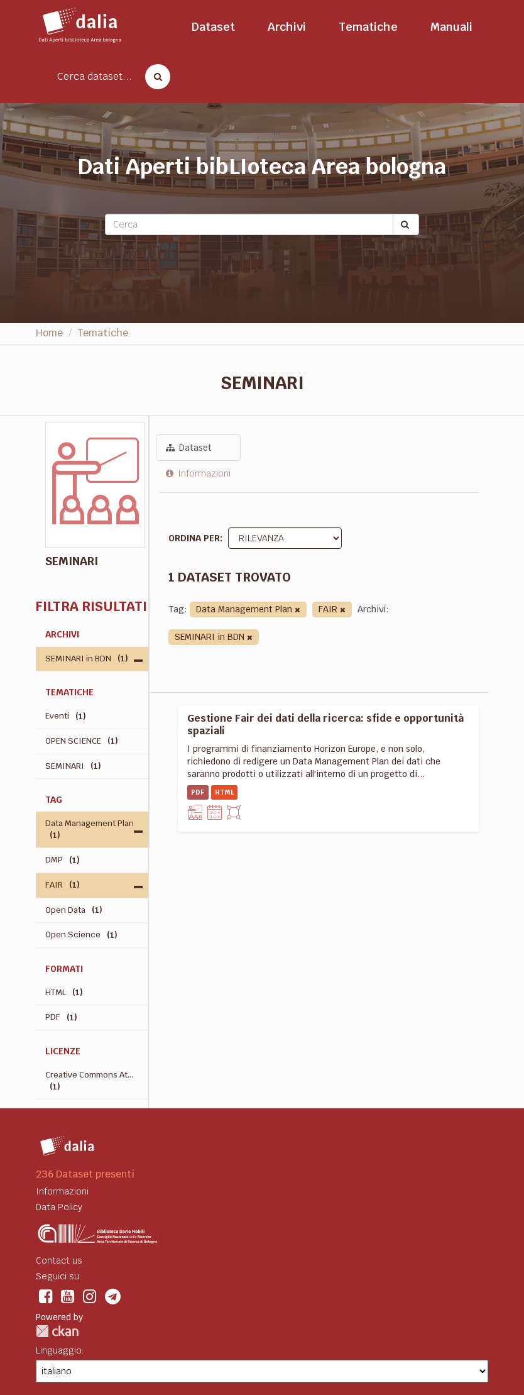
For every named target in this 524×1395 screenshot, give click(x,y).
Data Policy (59, 1207)
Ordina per (194, 538)
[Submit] (406, 224)
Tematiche (368, 26)
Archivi (287, 26)
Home (49, 332)
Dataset (213, 26)
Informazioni (198, 473)
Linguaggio (59, 1350)
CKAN (57, 1331)
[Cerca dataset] (154, 76)
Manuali (451, 26)
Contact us (59, 1260)
